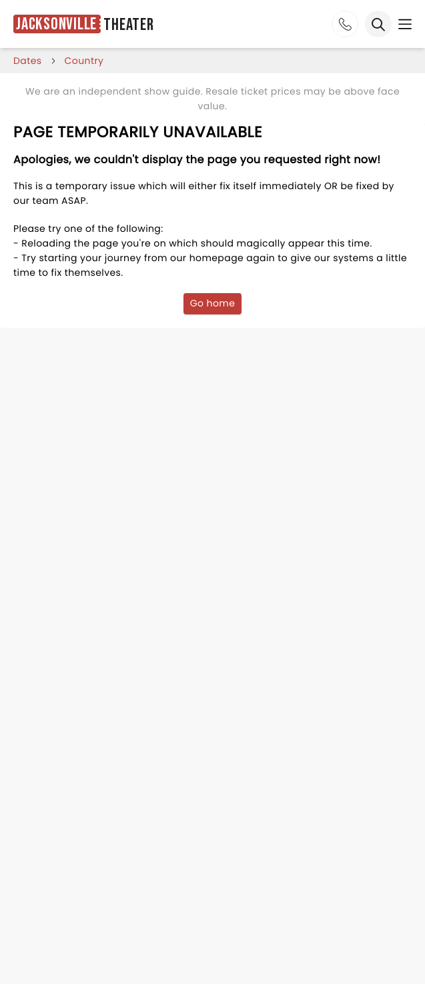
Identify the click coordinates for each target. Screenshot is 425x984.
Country (84, 60)
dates (27, 60)
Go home (213, 303)
